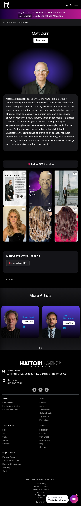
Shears (42, 403)
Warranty (6, 467)
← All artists (9, 279)
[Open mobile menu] (76, 4)
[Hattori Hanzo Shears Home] (4, 5)
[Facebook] (34, 390)
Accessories (44, 410)
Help (41, 444)
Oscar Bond (28, 317)
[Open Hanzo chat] (57, 499)
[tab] (39, 348)
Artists (13, 22)
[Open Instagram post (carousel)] (14, 224)
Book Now (40, 40)
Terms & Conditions (11, 460)
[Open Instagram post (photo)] (14, 188)
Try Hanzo (44, 416)
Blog (4, 430)
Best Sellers (7, 403)
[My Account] (66, 5)
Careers (6, 444)
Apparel (42, 406)
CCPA (4, 471)
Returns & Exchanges (11, 464)
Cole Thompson (68, 317)
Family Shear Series (11, 406)
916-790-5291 (14, 383)
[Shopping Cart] (71, 5)
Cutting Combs (45, 413)
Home (5, 22)
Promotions (44, 420)
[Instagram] (47, 390)
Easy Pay (43, 433)
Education (43, 430)
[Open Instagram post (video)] (66, 188)
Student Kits (44, 440)
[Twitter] (40, 390)
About (5, 433)
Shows (5, 437)
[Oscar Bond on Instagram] (24, 326)
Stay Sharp (44, 437)
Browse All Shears (10, 410)
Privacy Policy (8, 457)
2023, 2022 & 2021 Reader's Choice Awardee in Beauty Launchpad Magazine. (40, 14)
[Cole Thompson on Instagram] (64, 328)
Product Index (40, 495)
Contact (42, 447)
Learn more (28, 322)
